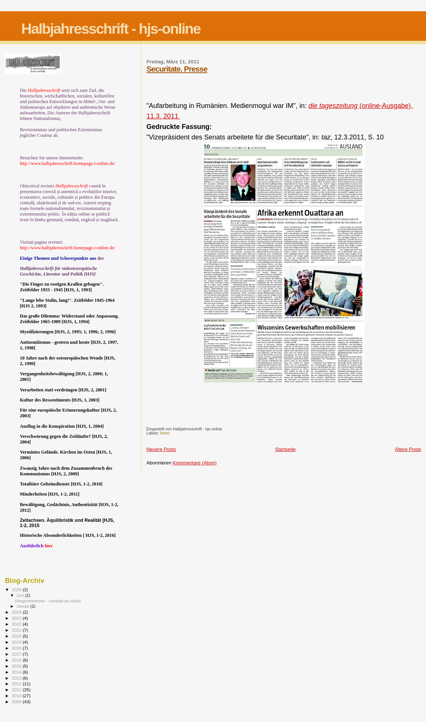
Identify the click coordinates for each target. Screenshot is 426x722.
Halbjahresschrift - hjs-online (110, 29)
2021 (17, 630)
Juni (21, 595)
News (165, 433)
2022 (17, 624)
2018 (17, 648)
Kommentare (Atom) (195, 463)
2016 (17, 660)
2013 (17, 678)
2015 (17, 666)
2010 (17, 695)
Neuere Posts (161, 449)
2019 (17, 642)
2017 (17, 654)
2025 (17, 589)
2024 (17, 612)
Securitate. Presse (176, 68)
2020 (17, 636)
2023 (17, 618)
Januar (23, 606)
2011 (17, 689)
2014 (17, 672)
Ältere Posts (408, 449)
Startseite (285, 449)
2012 (17, 683)
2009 (17, 701)
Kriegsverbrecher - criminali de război (48, 601)
